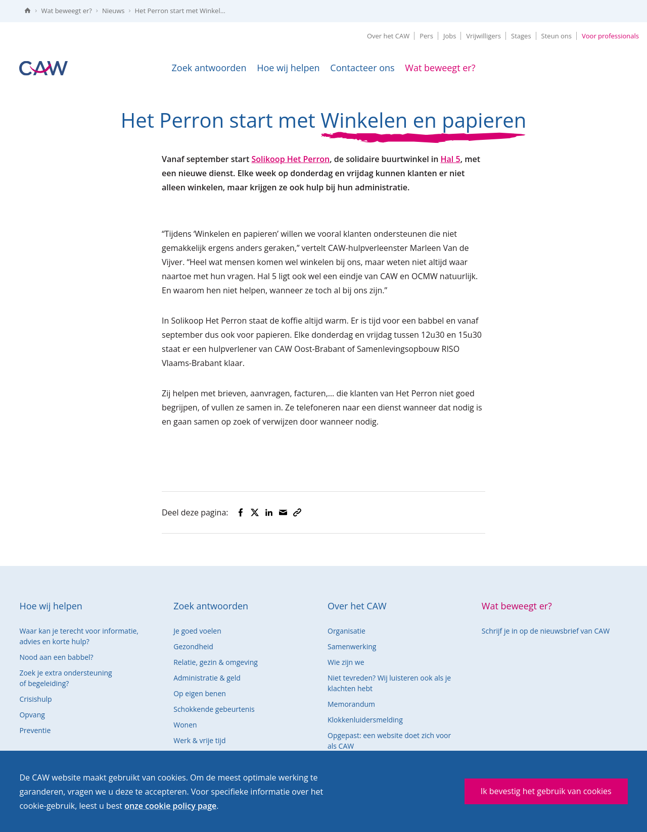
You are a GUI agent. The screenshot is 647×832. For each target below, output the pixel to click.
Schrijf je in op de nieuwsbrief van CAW (546, 631)
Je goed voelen (197, 631)
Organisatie (346, 631)
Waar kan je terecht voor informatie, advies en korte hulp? (78, 636)
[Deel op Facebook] (241, 512)
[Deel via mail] (283, 512)
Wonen (185, 725)
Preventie (35, 730)
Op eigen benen (199, 693)
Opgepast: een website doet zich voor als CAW (389, 741)
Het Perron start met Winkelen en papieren (183, 10)
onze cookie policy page (170, 805)
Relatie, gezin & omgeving (215, 662)
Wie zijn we (346, 662)
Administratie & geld (207, 678)
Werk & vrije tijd (199, 740)
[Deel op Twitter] (255, 512)
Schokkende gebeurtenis (213, 709)
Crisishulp (35, 699)
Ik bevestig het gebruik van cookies (546, 791)
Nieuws (113, 10)
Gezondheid (193, 646)
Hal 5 (450, 159)
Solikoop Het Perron (290, 159)
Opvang (31, 714)
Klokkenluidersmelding (365, 719)
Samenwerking (352, 646)
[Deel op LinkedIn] (269, 512)
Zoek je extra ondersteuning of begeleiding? (65, 678)
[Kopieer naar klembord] (297, 512)
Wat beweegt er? (66, 10)
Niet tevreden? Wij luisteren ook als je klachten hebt (389, 683)
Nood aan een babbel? (56, 657)
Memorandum (351, 704)
